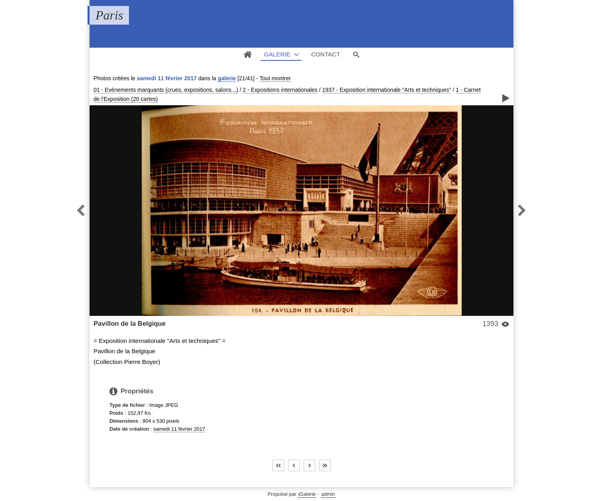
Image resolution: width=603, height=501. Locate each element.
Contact (325, 54)
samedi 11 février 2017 (179, 429)
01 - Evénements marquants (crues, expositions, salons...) (166, 90)
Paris (109, 15)
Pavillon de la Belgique (130, 323)
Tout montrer (275, 78)
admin (328, 494)
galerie (227, 78)
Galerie (277, 54)
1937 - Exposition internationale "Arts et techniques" (386, 90)
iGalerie (307, 494)
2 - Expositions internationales (280, 90)
